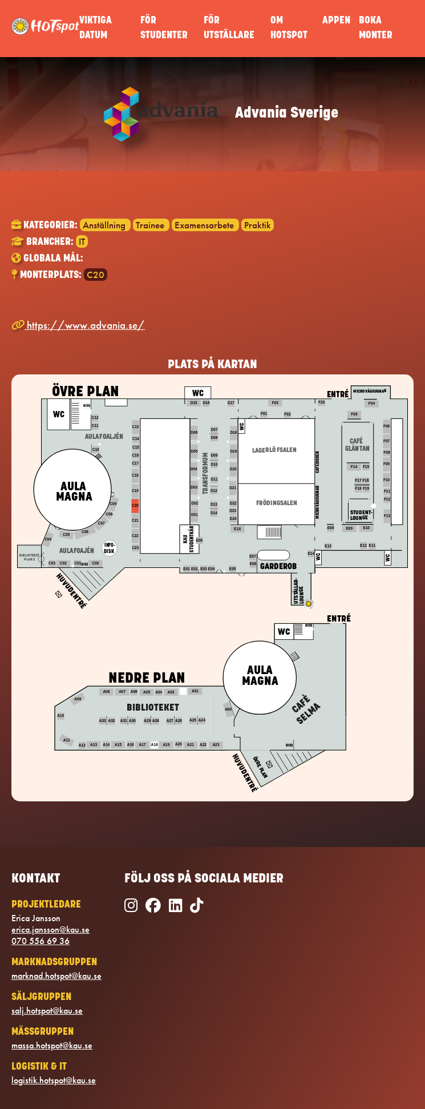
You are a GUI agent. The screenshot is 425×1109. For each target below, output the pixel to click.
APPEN (336, 21)
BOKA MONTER (375, 28)
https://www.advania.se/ (78, 325)
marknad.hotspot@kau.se (56, 976)
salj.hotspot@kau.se (47, 1011)
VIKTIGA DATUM (95, 28)
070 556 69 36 (40, 941)
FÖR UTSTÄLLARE (229, 28)
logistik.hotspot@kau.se (53, 1080)
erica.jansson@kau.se (50, 929)
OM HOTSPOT (288, 28)
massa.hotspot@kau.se (51, 1045)
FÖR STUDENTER (164, 28)
